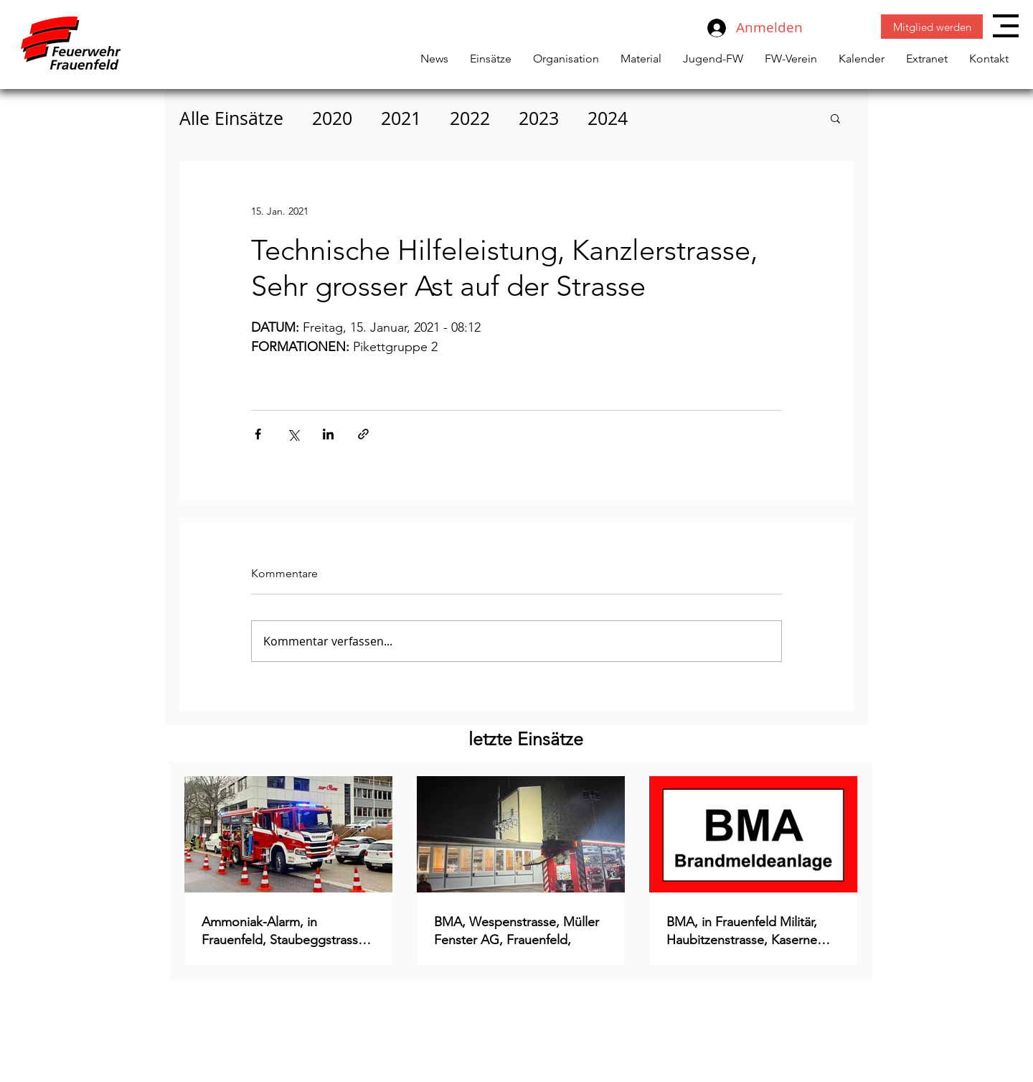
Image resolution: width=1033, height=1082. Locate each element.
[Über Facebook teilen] (258, 434)
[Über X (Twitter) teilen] (293, 434)
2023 (539, 118)
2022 (470, 118)
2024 (608, 118)
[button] (1006, 25)
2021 (401, 118)
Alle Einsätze (231, 118)
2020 (332, 118)
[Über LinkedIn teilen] (328, 434)
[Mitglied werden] (932, 26)
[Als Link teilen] (363, 434)
